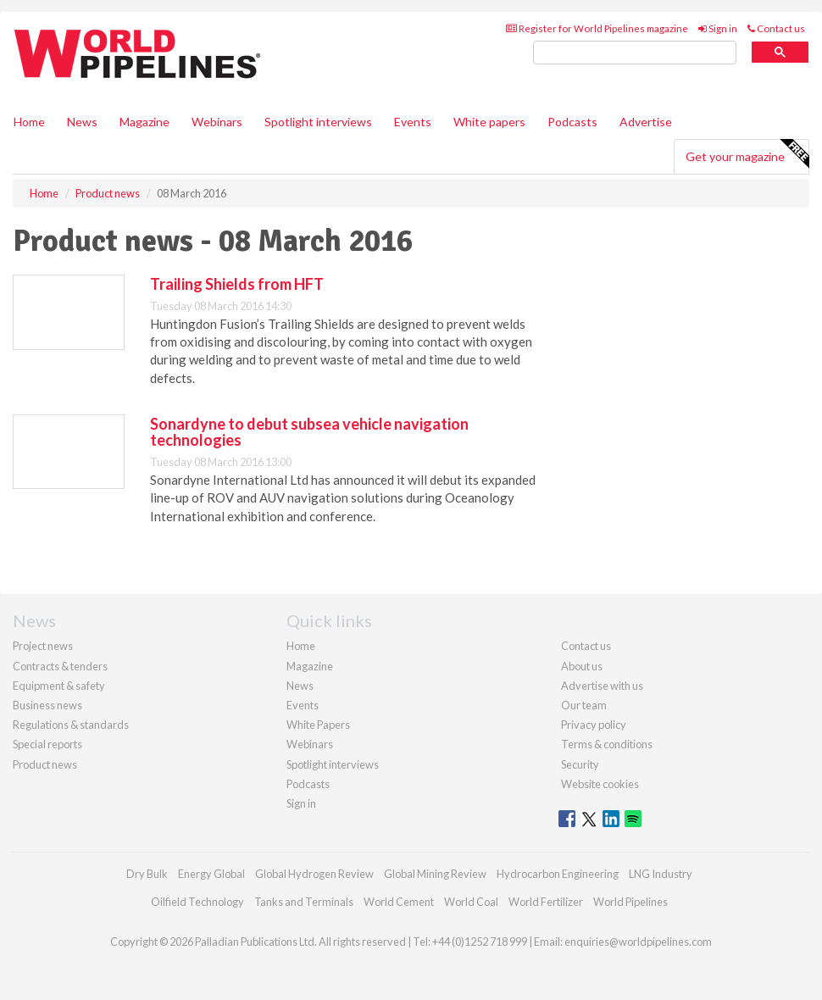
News (300, 685)
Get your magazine (747, 154)
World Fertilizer (545, 901)
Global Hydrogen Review (314, 874)
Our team (584, 705)
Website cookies (600, 784)
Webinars (217, 121)
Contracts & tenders (60, 666)
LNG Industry (660, 874)
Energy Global (211, 874)
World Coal (471, 901)
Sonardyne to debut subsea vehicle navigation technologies (309, 432)
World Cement (399, 901)
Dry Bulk (147, 874)
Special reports (47, 744)
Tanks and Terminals (303, 901)
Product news (45, 764)
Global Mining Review (435, 874)
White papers (489, 121)
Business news (47, 705)
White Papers (318, 724)
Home (29, 121)
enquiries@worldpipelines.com (638, 941)
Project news (43, 646)
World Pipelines (630, 901)
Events (412, 121)
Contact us (776, 28)
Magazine (144, 121)
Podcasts (572, 121)
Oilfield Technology (197, 901)
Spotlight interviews (318, 121)
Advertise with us (602, 685)
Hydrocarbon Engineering (558, 874)
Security (580, 764)
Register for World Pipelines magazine (597, 28)
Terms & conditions (607, 744)
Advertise (645, 121)
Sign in (717, 28)
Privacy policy (593, 724)
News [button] (82, 121)
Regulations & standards (71, 724)
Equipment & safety (59, 685)
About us (582, 666)
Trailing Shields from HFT (237, 284)
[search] (634, 53)
